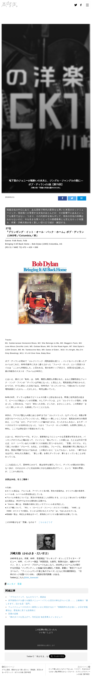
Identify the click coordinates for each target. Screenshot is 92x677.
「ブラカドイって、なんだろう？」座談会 (27, 597)
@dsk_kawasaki (31, 577)
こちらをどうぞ (45, 522)
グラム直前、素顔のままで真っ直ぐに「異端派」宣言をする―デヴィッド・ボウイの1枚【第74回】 (23, 669)
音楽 (19, 584)
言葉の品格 (13, 614)
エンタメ (11, 584)
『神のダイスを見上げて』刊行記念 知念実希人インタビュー (35, 617)
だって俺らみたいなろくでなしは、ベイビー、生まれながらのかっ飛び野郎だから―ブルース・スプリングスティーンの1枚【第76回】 (69, 671)
